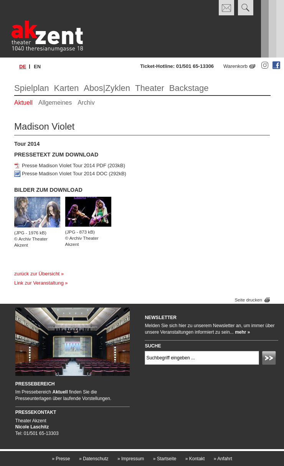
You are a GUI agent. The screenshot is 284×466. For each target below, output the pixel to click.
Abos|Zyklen (107, 88)
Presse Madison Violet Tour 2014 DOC (64, 173)
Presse (61, 458)
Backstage (189, 88)
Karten (66, 88)
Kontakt (195, 458)
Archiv (86, 102)
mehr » (242, 332)
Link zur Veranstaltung (39, 283)
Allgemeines (55, 102)
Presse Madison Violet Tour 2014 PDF (64, 165)
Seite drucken (248, 299)
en (37, 66)
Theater (149, 88)
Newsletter (161, 317)
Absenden (270, 359)
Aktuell (23, 102)
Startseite (165, 458)
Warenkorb (235, 66)
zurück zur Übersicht (36, 274)
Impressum (130, 458)
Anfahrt (223, 458)
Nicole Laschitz (32, 427)
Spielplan (31, 88)
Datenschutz (94, 458)
